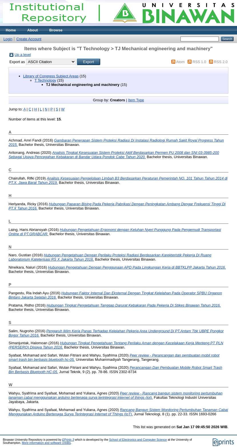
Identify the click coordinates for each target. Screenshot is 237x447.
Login (7, 39)
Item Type (136, 100)
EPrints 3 (68, 439)
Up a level (23, 55)
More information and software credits (46, 442)
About (32, 30)
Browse (56, 30)
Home (11, 30)
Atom (180, 62)
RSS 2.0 (221, 62)
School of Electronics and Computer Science (138, 439)
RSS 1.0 (199, 62)
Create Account (28, 39)
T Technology (45, 80)
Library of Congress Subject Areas (51, 76)
